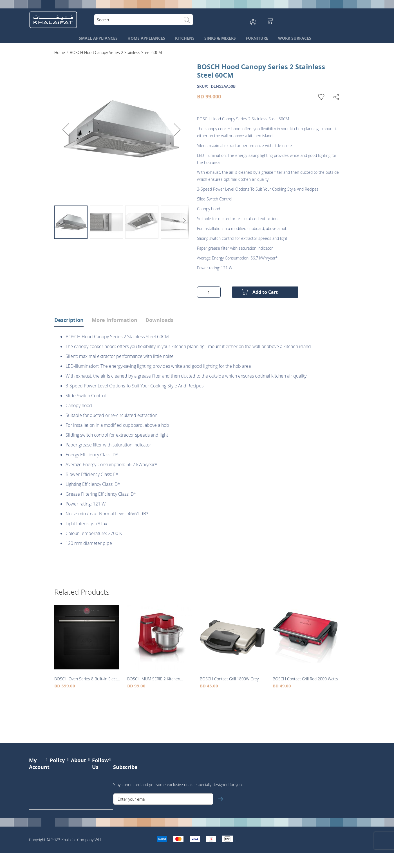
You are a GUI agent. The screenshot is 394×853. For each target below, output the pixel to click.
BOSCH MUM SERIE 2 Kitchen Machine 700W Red (153, 681)
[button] (65, 129)
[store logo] (54, 19)
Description (69, 320)
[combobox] (144, 19)
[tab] (73, 321)
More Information (114, 320)
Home (59, 52)
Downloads (159, 320)
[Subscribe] (220, 799)
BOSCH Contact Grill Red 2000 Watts (305, 679)
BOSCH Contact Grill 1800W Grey (229, 679)
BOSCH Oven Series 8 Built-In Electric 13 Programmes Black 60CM (87, 681)
